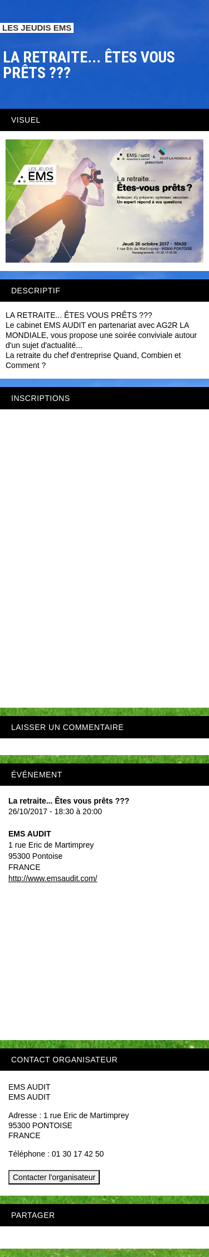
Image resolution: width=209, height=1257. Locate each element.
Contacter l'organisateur (54, 1177)
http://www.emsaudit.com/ (53, 878)
